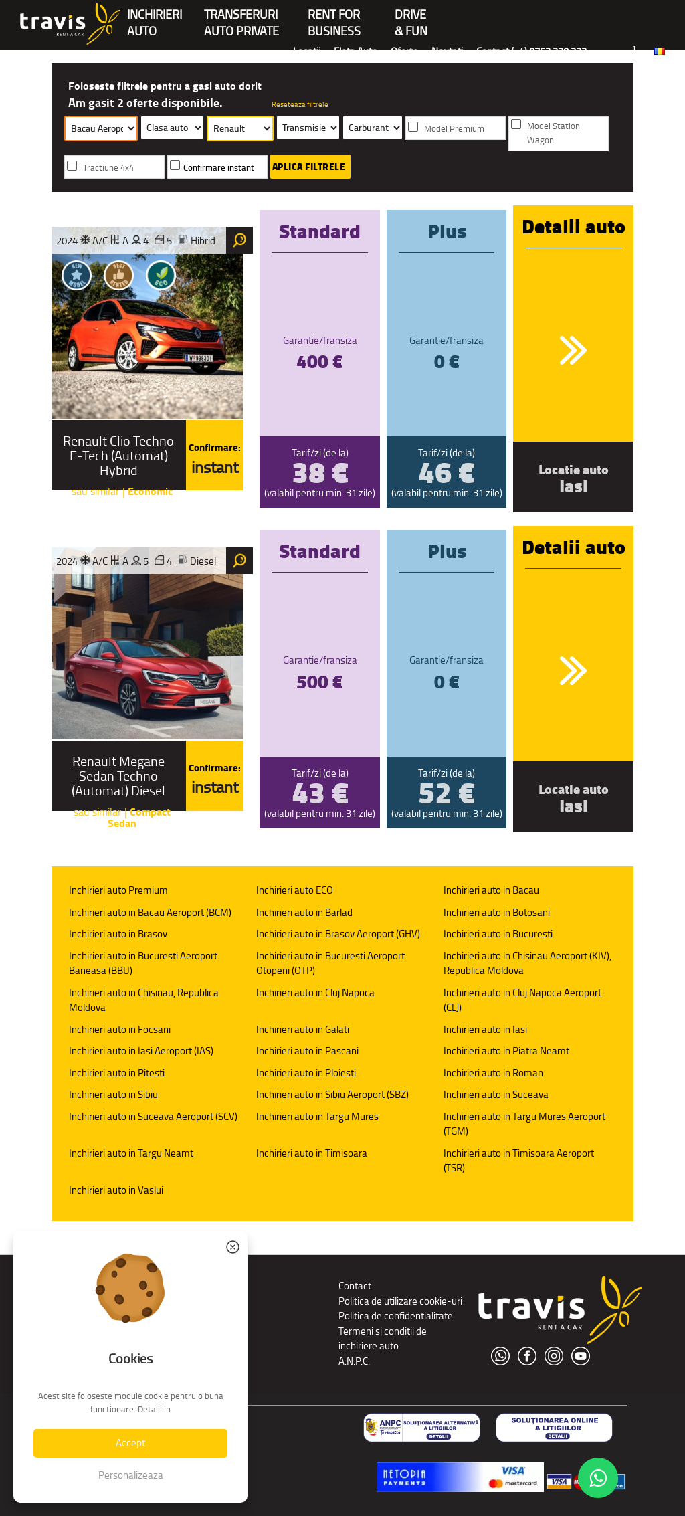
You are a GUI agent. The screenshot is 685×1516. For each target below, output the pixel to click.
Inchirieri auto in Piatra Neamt (506, 1050)
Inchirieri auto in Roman (493, 1072)
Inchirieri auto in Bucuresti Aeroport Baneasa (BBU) (143, 963)
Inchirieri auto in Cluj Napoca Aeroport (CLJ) (522, 1000)
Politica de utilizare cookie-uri (400, 1301)
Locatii (306, 51)
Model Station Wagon (553, 133)
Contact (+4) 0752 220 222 (531, 51)
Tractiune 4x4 (108, 168)
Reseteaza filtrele (300, 104)
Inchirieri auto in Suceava (496, 1094)
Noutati (447, 51)
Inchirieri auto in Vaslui (116, 1189)
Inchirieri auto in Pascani (307, 1050)
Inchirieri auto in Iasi (485, 1029)
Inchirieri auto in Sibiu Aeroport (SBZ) (332, 1094)
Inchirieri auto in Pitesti (117, 1072)
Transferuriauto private (241, 16)
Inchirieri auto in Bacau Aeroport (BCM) (150, 912)
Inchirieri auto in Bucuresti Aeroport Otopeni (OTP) (330, 963)
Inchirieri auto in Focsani (120, 1029)
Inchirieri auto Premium (118, 890)
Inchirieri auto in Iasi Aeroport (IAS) (141, 1050)
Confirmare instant (218, 167)
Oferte (404, 51)
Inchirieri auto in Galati (302, 1029)
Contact (354, 1285)
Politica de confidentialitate (395, 1315)
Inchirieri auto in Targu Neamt (131, 1153)
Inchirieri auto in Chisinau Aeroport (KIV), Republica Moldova (527, 963)
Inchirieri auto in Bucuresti (498, 933)
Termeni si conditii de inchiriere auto (382, 1339)
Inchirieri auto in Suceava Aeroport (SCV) (153, 1116)
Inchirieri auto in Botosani (497, 912)
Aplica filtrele (309, 166)
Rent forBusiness (334, 16)
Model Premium (454, 129)
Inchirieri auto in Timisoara (311, 1153)
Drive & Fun (411, 16)
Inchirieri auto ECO (294, 890)
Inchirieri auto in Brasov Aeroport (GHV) (338, 933)
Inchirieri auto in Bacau (491, 890)
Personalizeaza (130, 1474)
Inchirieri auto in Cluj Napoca (315, 992)
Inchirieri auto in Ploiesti (306, 1072)
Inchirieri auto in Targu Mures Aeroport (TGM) (524, 1124)
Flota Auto (355, 51)
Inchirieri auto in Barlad (304, 912)
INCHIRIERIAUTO (154, 16)
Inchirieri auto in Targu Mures (317, 1116)
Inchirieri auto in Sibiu (113, 1094)
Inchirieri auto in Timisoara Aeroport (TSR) (519, 1161)
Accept (130, 1442)
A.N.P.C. (354, 1361)
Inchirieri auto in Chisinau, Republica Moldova (144, 1000)
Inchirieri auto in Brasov (118, 933)
